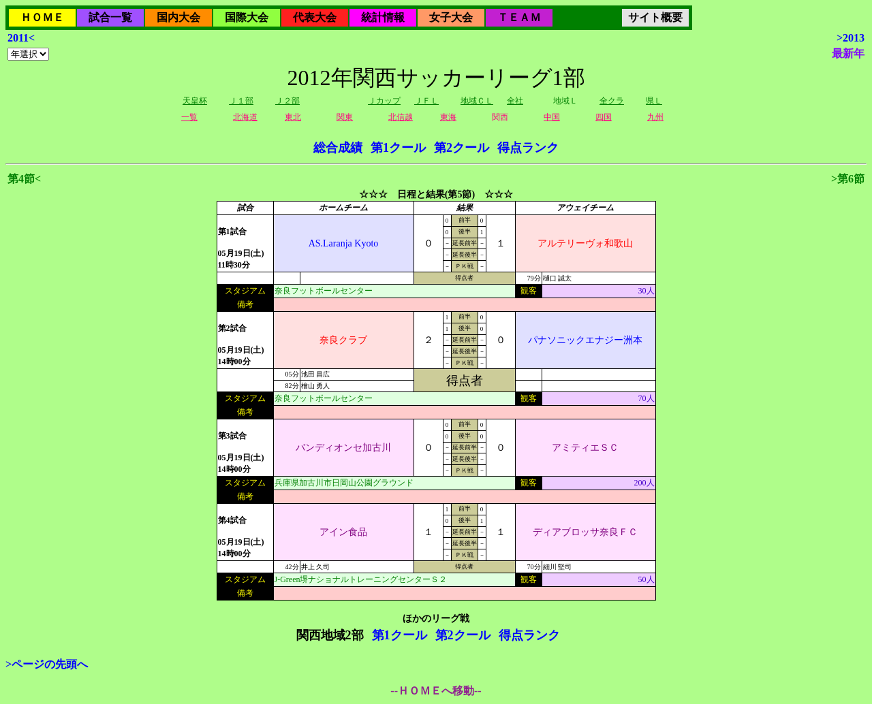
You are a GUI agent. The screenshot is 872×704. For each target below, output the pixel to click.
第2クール (461, 148)
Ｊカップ (384, 101)
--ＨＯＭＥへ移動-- (435, 691)
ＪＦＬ (426, 101)
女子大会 (451, 17)
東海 (448, 117)
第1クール (398, 148)
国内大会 (178, 17)
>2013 (851, 38)
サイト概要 (655, 17)
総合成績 (337, 148)
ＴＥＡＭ (519, 17)
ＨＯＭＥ (42, 17)
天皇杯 (195, 101)
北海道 (245, 117)
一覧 (189, 117)
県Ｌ (654, 101)
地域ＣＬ (477, 101)
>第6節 (848, 179)
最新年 (848, 53)
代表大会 (315, 17)
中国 (552, 117)
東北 (293, 117)
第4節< (24, 179)
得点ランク (528, 148)
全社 (515, 101)
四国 (603, 117)
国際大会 (246, 17)
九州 (655, 117)
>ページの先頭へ (46, 664)
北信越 (400, 117)
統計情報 (383, 17)
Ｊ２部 (287, 101)
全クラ (612, 101)
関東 (345, 117)
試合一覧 (110, 17)
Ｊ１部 (241, 101)
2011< (21, 38)
